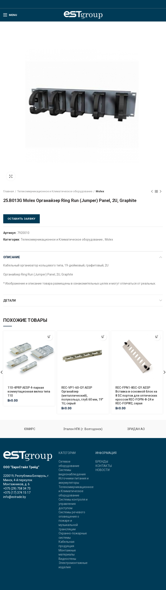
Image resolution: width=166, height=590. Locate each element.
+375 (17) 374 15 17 (16, 492)
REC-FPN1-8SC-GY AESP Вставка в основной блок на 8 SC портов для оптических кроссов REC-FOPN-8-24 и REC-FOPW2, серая (136, 395)
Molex (100, 191)
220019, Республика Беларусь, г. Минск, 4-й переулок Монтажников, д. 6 (26, 480)
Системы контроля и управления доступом (73, 504)
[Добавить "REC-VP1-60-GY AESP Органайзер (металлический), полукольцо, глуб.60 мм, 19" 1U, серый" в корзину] (103, 337)
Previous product (152, 191)
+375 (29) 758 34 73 (16, 488)
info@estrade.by (14, 497)
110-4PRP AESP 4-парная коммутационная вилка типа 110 (29, 391)
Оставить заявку (21, 218)
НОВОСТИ (103, 470)
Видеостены (67, 558)
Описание (11, 257)
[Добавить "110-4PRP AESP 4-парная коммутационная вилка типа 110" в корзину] (49, 337)
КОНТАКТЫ (104, 466)
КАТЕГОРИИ (67, 453)
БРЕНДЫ (102, 461)
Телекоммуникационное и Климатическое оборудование (54, 191)
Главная (8, 191)
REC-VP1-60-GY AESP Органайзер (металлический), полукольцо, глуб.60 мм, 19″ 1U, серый (82, 395)
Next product (160, 191)
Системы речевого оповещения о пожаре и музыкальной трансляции (72, 520)
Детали (9, 300)
